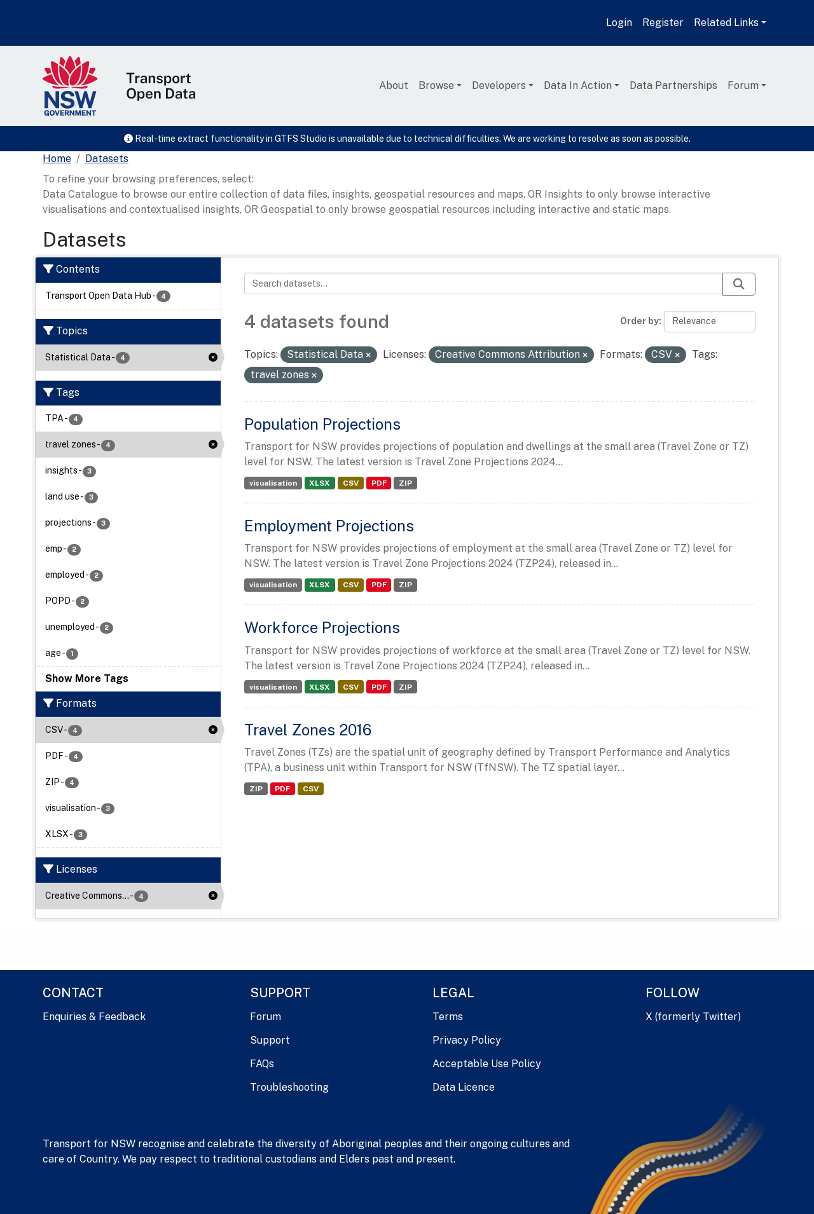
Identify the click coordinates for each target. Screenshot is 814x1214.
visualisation (273, 483)
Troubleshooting (289, 1087)
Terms (447, 1017)
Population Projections (322, 424)
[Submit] (738, 284)
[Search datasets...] (483, 283)
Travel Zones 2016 (307, 730)
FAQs (262, 1064)
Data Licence (463, 1087)
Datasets (106, 159)
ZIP (405, 483)
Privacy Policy (466, 1040)
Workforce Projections (322, 627)
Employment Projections (329, 526)
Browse (436, 85)
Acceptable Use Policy (486, 1064)
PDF (379, 483)
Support (270, 1040)
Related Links (726, 23)
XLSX (319, 483)
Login (619, 23)
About (393, 85)
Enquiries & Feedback (94, 1017)
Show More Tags (86, 678)
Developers (499, 85)
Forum (743, 85)
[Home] (57, 159)
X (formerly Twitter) (693, 1017)
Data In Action (578, 85)
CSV (351, 483)
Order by (639, 321)
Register (663, 23)
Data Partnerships (673, 85)
